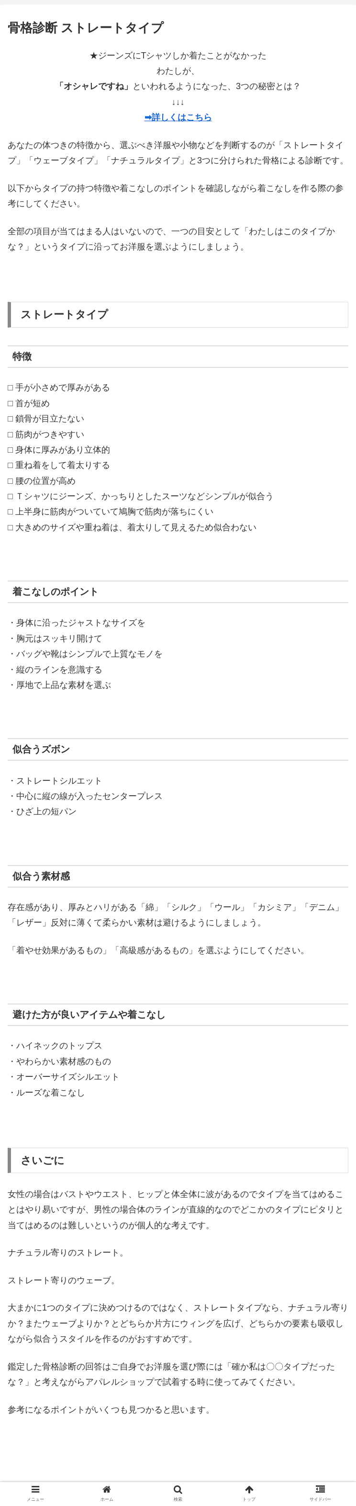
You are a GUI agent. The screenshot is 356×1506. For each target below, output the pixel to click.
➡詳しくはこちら (178, 117)
